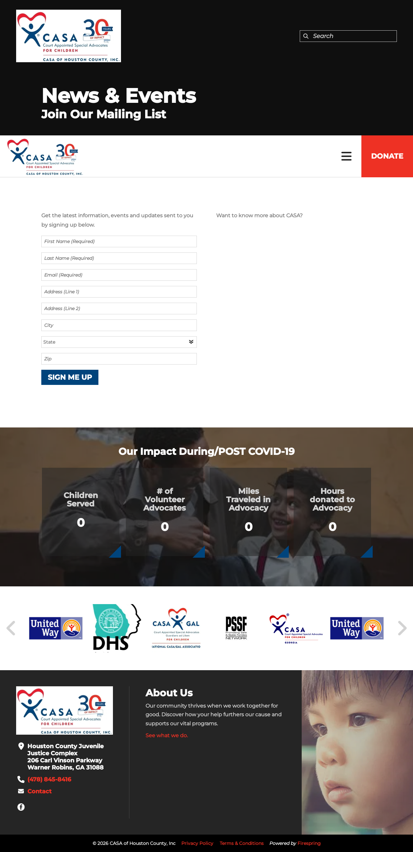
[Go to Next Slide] (402, 628)
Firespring (309, 843)
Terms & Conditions (242, 843)
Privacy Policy (197, 843)
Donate (387, 156)
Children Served (81, 499)
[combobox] (348, 36)
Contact (39, 791)
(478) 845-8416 (49, 779)
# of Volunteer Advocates (164, 499)
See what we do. (167, 735)
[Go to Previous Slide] (11, 628)
